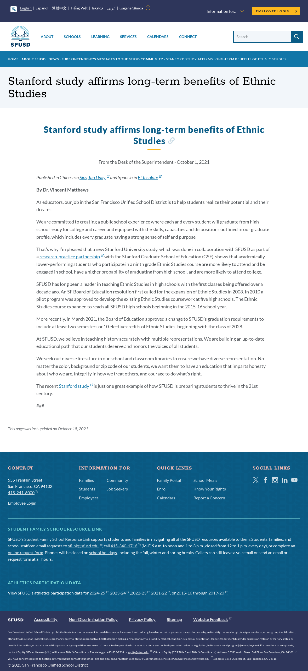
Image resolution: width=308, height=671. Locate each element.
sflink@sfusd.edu (85, 545)
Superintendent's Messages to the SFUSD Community (112, 59)
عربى (111, 8)
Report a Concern (209, 497)
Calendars (158, 36)
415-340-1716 (126, 545)
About (47, 36)
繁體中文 (59, 8)
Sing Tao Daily (94, 177)
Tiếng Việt (79, 8)
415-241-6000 (23, 492)
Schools (72, 36)
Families (86, 480)
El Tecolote (150, 177)
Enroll (162, 488)
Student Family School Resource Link (57, 539)
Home (13, 59)
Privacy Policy (142, 619)
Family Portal (169, 480)
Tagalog (97, 8)
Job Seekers (117, 488)
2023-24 (119, 592)
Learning (100, 36)
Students (87, 488)
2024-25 (99, 592)
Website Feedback (212, 619)
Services (128, 36)
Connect (188, 36)
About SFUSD (33, 59)
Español (42, 8)
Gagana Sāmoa (131, 8)
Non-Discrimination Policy (93, 619)
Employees (89, 497)
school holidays (103, 552)
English (26, 8)
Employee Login (277, 11)
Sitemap (174, 619)
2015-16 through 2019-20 (201, 592)
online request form (25, 552)
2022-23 (140, 592)
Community (117, 480)
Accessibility (46, 619)
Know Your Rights (209, 488)
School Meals (205, 480)
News (54, 59)
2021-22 (160, 592)
